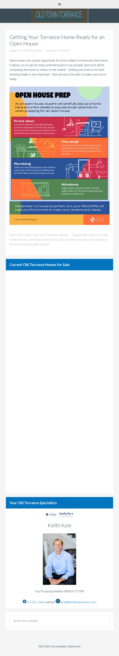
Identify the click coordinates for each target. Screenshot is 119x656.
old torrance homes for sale (46, 239)
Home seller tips (35, 235)
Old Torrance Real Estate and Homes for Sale (59, 16)
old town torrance (76, 239)
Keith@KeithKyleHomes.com (78, 602)
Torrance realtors (57, 235)
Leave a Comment (57, 50)
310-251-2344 (35, 602)
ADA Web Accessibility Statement (59, 646)
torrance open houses (35, 244)
